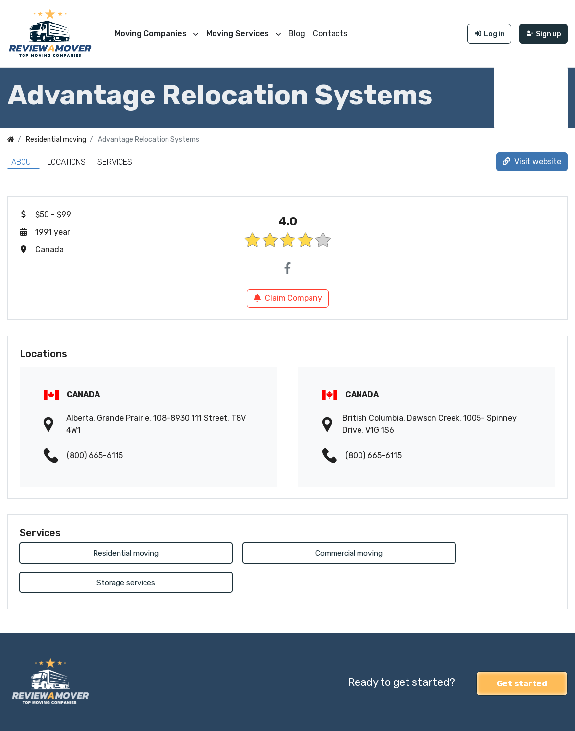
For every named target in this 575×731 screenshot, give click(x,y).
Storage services (470, 552)
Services (114, 161)
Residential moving (105, 552)
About (23, 161)
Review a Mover (35, 717)
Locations (66, 161)
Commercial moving (287, 552)
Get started (522, 653)
